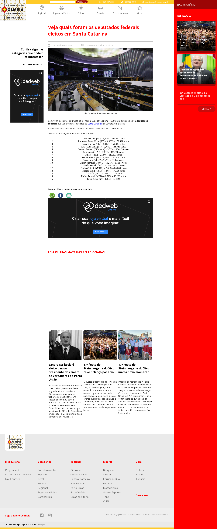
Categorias (44, 461)
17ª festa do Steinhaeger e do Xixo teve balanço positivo (98, 368)
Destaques (142, 495)
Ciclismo (107, 474)
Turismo (140, 479)
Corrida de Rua (111, 479)
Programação (12, 470)
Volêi (106, 501)
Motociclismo (110, 488)
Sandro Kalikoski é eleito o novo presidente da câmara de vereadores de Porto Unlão (65, 372)
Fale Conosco (12, 479)
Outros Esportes (112, 492)
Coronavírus (45, 497)
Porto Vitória (77, 492)
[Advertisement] (100, 297)
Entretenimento (120, 13)
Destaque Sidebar (95, 45)
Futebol (107, 483)
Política (81, 13)
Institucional (12, 461)
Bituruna (75, 470)
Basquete (108, 470)
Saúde (139, 474)
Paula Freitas (77, 483)
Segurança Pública (61, 13)
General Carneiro (80, 479)
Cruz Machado (78, 474)
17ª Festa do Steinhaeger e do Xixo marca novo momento (133, 368)
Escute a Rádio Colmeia (18, 474)
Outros (140, 470)
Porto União (77, 488)
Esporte (100, 13)
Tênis (106, 497)
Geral (139, 13)
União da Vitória (79, 497)
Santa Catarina (95, 123)
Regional (42, 13)
